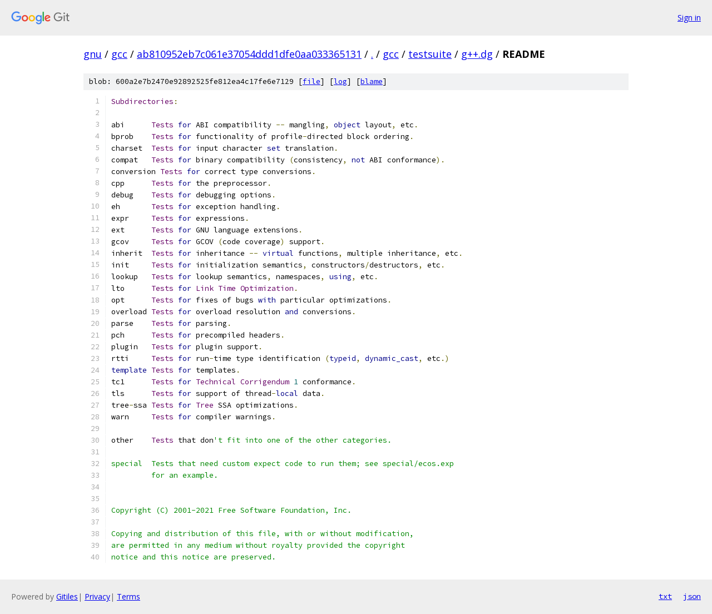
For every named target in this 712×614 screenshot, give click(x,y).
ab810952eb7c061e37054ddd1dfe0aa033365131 (249, 54)
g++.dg (477, 54)
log (340, 81)
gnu (92, 54)
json (692, 596)
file (311, 81)
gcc (119, 54)
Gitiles (67, 596)
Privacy (97, 596)
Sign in (689, 17)
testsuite (430, 54)
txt (665, 596)
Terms (128, 596)
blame (371, 81)
